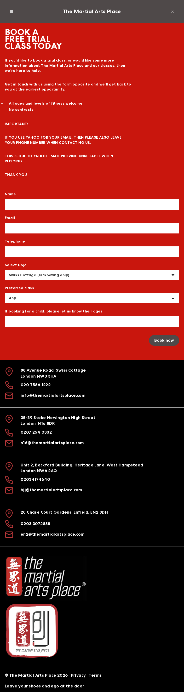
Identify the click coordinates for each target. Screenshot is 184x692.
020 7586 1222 (36, 384)
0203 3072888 (35, 524)
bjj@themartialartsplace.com (51, 490)
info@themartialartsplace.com (53, 395)
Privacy (78, 675)
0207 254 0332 (36, 432)
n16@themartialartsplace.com (52, 442)
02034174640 (35, 479)
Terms (95, 675)
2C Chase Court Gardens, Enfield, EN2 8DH (64, 512)
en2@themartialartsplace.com (53, 534)
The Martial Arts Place (92, 11)
